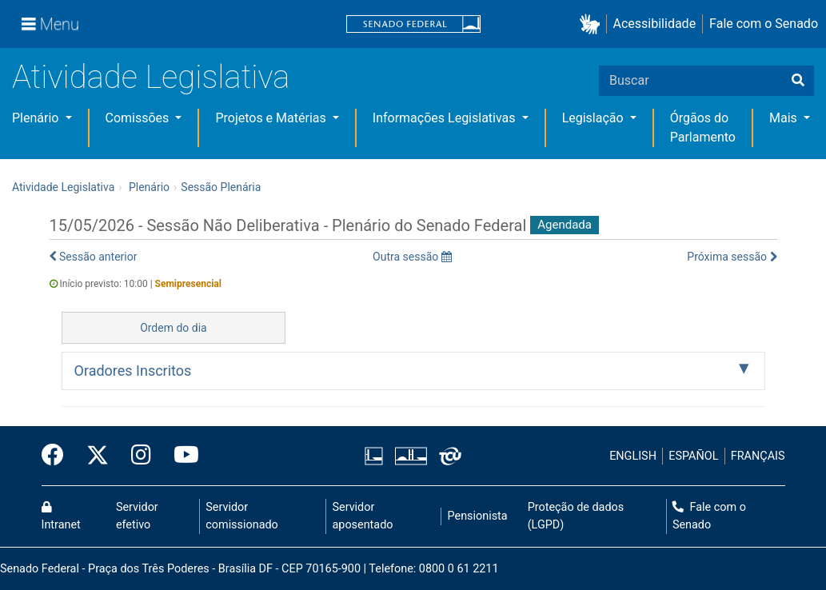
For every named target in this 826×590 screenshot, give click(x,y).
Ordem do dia (173, 327)
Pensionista (478, 516)
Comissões (139, 118)
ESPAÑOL (693, 456)
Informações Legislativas (446, 118)
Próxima (731, 256)
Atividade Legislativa (150, 77)
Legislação (594, 118)
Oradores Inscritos (133, 370)
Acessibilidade (654, 23)
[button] (593, 24)
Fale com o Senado (763, 23)
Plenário (37, 118)
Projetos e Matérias (272, 118)
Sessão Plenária (221, 187)
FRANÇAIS (758, 456)
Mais (784, 118)
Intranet (61, 516)
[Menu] (50, 24)
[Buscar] (798, 80)
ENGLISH (632, 456)
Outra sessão (412, 256)
